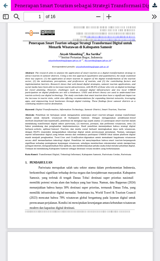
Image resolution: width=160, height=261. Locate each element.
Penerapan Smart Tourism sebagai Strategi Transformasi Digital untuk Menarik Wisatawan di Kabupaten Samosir (87, 5)
